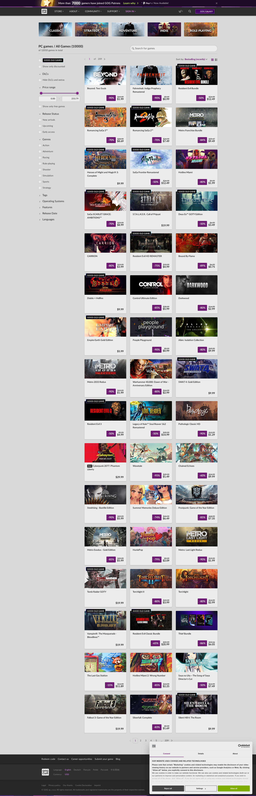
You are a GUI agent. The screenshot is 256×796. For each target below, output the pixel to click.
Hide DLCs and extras (53, 80)
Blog (118, 759)
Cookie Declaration (83, 785)
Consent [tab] (166, 754)
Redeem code (48, 759)
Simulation (48, 176)
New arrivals (49, 120)
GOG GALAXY (206, 11)
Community (93, 11)
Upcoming (48, 126)
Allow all (233, 788)
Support (113, 11)
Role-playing (49, 164)
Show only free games (54, 106)
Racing (46, 157)
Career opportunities (81, 759)
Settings (201, 788)
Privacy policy (54, 785)
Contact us (63, 759)
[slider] (41, 93)
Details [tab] (201, 754)
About (74, 11)
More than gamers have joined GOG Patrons (89, 3)
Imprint (97, 785)
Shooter (47, 170)
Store (59, 11)
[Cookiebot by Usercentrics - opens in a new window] (240, 746)
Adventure (48, 151)
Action (46, 145)
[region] (60, 398)
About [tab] (235, 754)
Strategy (47, 188)
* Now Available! (155, 3)
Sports (46, 182)
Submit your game (104, 759)
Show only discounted (54, 66)
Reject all (168, 788)
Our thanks (68, 785)
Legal (43, 785)
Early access (49, 132)
